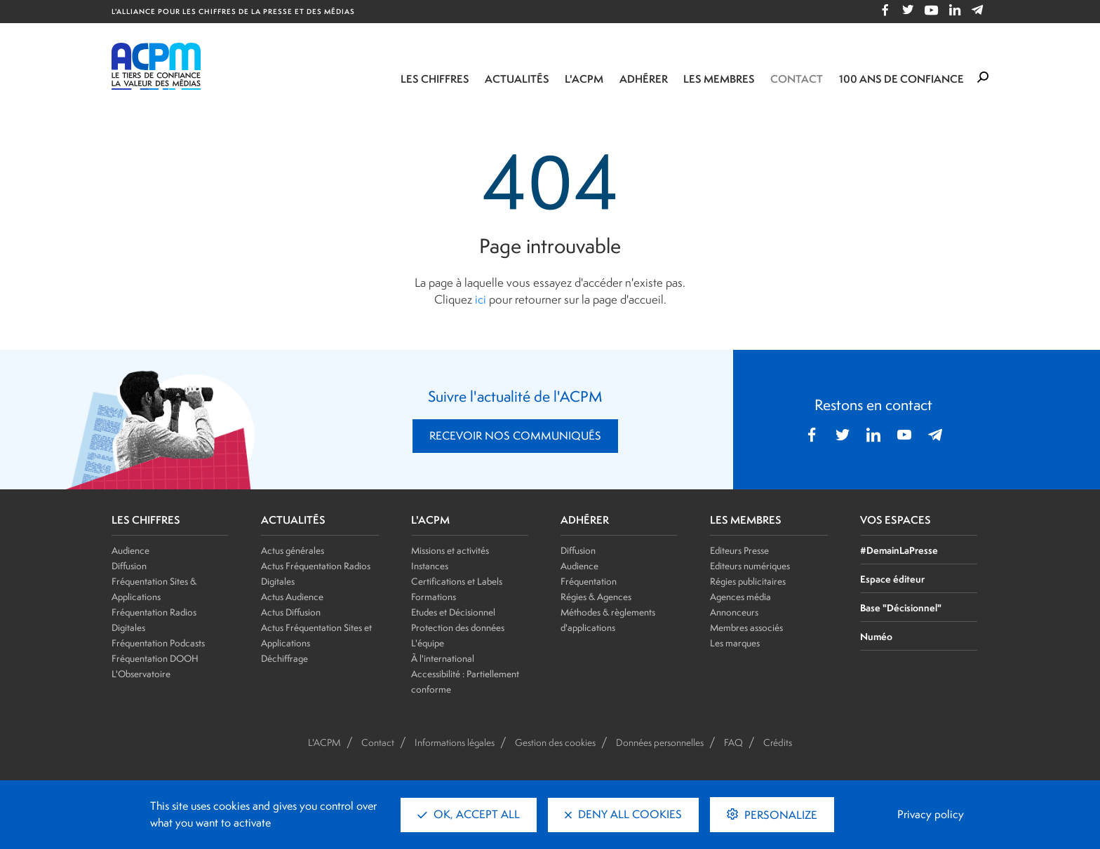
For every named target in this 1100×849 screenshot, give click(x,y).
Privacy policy (930, 814)
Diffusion (129, 565)
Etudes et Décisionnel (453, 612)
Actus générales (292, 550)
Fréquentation (589, 581)
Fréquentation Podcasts (158, 643)
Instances (429, 565)
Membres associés (746, 627)
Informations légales (455, 742)
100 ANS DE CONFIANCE (901, 79)
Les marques (735, 643)
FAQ (733, 742)
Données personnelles (660, 742)
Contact (796, 79)
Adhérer (643, 79)
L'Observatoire (141, 673)
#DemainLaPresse (899, 550)
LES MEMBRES (746, 520)
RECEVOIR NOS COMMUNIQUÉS (515, 435)
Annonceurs (734, 612)
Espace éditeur (892, 578)
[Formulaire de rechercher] (982, 77)
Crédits (777, 742)
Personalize (779, 815)
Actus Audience (292, 596)
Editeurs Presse (739, 550)
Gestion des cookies (555, 742)
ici (480, 299)
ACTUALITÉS (293, 520)
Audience (130, 550)
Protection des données (457, 627)
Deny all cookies (623, 814)
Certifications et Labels (456, 581)
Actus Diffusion (291, 612)
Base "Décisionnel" (900, 607)
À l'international (442, 658)
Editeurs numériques (750, 565)
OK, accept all (468, 814)
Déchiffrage (284, 658)
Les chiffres (435, 79)
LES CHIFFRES (146, 520)
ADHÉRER (585, 520)
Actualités (517, 79)
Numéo (876, 636)
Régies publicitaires (748, 581)
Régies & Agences (596, 596)
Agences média (740, 596)
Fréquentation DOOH (155, 658)
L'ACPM (584, 79)
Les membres (719, 79)
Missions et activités (450, 550)
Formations (433, 596)
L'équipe (427, 643)
